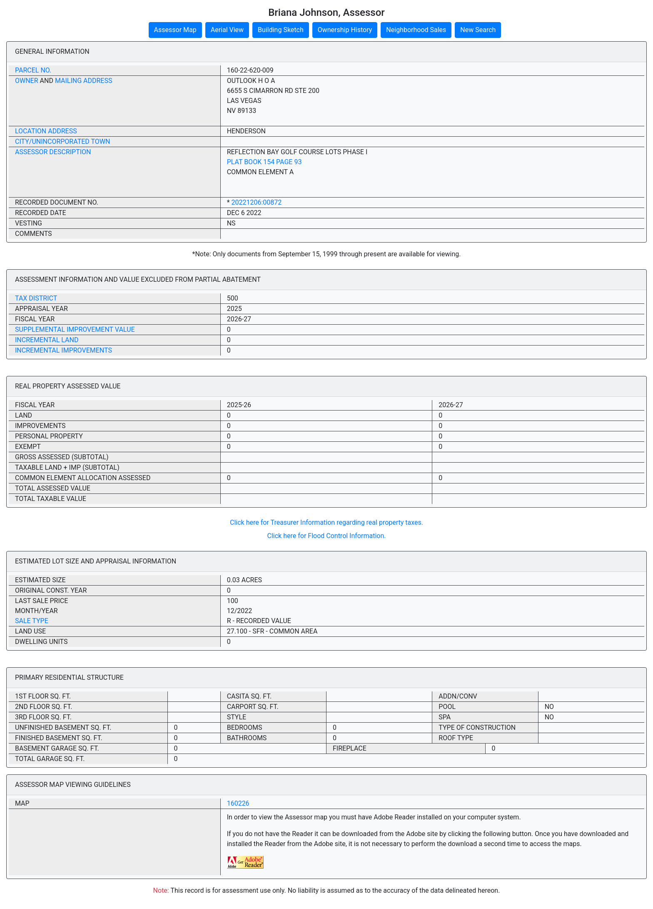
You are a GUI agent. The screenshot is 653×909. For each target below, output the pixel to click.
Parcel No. (33, 70)
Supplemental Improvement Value (75, 329)
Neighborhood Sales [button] (416, 30)
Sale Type (31, 621)
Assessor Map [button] (175, 30)
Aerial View (227, 30)
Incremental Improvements (63, 350)
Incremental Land (46, 340)
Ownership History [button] (345, 30)
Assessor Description (53, 152)
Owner (26, 81)
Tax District (36, 298)
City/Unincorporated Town (62, 141)
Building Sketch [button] (281, 30)
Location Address (46, 131)
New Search (478, 30)
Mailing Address (83, 81)
